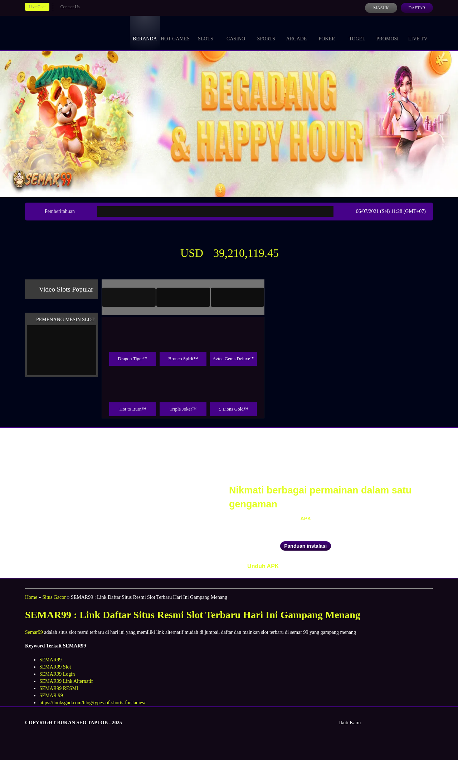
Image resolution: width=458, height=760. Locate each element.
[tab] (129, 297)
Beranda (145, 32)
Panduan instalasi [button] (305, 546)
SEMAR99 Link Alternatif (66, 681)
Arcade (296, 32)
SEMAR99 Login (57, 674)
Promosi (387, 32)
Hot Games (175, 32)
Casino (235, 32)
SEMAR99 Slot (55, 667)
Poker (326, 32)
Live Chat (37, 6)
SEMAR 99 (51, 695)
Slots (205, 32)
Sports (266, 32)
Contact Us (70, 6)
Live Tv (418, 32)
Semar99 (34, 632)
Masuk (381, 7)
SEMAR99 (50, 659)
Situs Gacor (54, 597)
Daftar (416, 7)
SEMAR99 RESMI (58, 688)
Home (31, 597)
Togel (357, 32)
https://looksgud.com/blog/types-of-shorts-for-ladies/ (92, 702)
